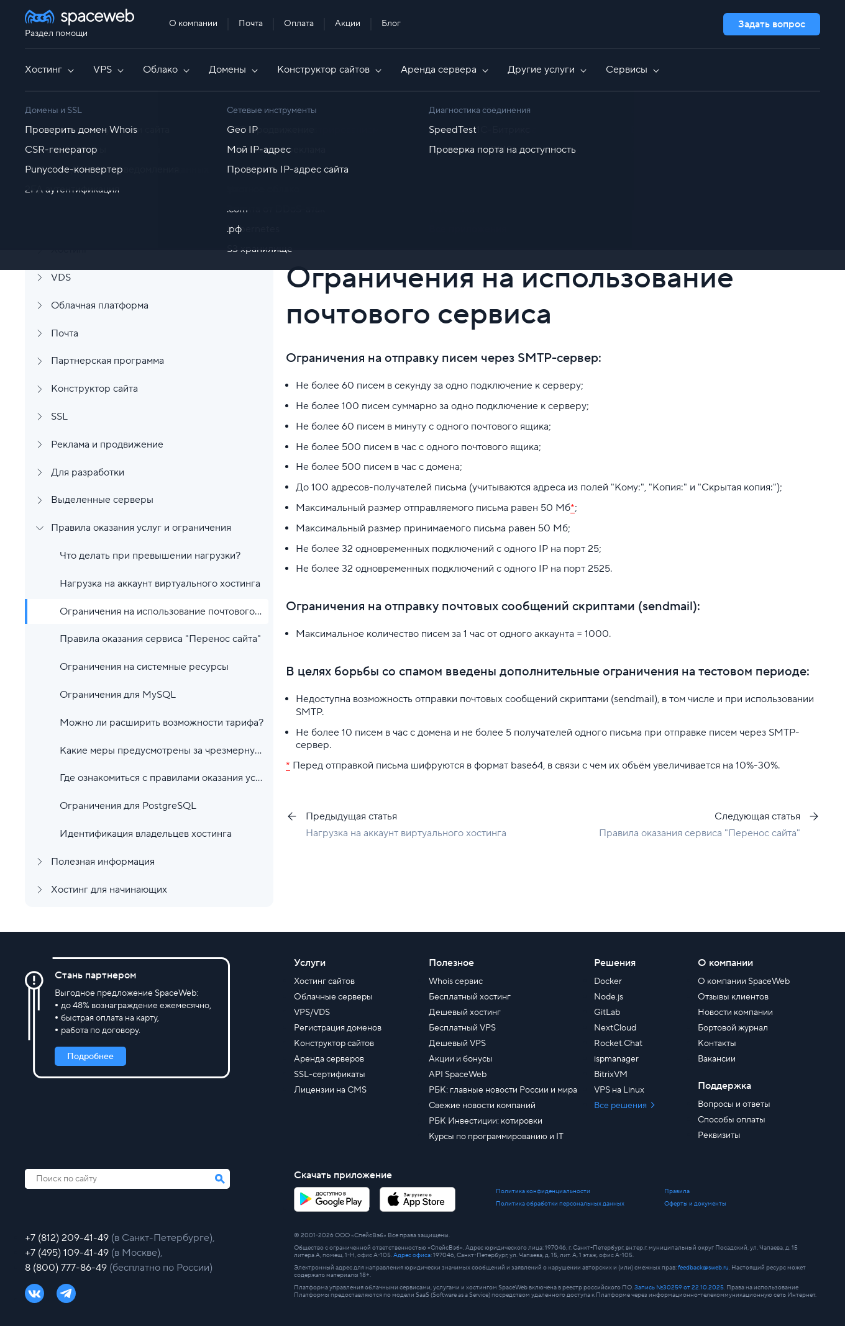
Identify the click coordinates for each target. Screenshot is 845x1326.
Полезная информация (103, 861)
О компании (193, 23)
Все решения (621, 1105)
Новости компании (735, 1012)
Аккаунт (69, 166)
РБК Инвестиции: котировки (485, 1121)
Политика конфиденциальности (543, 1191)
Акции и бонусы (461, 1059)
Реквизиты (719, 1135)
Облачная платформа (99, 305)
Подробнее (90, 1056)
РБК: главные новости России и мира (503, 1090)
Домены (234, 69)
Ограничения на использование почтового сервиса (161, 611)
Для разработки (87, 472)
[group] (627, 223)
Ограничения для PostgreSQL (128, 806)
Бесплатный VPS (462, 1028)
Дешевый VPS (457, 1043)
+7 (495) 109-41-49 (68, 1253)
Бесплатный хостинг (470, 997)
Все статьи (348, 133)
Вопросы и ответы (734, 1104)
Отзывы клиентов (733, 997)
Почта (251, 23)
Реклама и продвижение (107, 444)
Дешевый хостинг (465, 1012)
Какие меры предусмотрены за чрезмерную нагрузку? (161, 750)
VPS (109, 69)
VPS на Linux (619, 1090)
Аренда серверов (329, 1059)
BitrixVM (611, 1074)
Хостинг (50, 69)
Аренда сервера (445, 69)
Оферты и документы (695, 1203)
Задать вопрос (771, 24)
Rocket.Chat (618, 1043)
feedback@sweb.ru (703, 1267)
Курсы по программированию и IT (496, 1136)
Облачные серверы (333, 997)
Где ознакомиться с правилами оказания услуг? (161, 778)
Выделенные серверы (102, 500)
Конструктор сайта (94, 388)
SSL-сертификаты (329, 1074)
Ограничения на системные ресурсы (144, 667)
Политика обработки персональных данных (560, 1203)
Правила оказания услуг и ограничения (141, 527)
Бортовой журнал (733, 1028)
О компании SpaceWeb (744, 981)
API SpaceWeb (457, 1074)
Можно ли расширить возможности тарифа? (161, 722)
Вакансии (717, 1059)
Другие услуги (548, 69)
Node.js (608, 997)
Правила (677, 1191)
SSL (59, 416)
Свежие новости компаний (482, 1105)
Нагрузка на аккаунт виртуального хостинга (160, 583)
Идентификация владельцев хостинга (146, 834)
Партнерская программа (107, 360)
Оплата (299, 23)
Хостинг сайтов (324, 981)
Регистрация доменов (337, 1028)
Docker (608, 981)
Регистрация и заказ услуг (111, 138)
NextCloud (615, 1028)
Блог (391, 23)
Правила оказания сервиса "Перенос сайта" (160, 639)
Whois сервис (456, 981)
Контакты (717, 1043)
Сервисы (633, 69)
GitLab (607, 1012)
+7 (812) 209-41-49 (68, 1238)
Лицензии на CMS (330, 1090)
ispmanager (616, 1059)
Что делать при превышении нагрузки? (150, 555)
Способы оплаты (731, 1119)
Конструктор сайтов (330, 69)
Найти (777, 186)
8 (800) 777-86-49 (67, 1267)
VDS (61, 277)
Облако (167, 69)
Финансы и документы (102, 194)
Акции (347, 23)
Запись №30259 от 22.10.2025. (679, 1287)
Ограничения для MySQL (118, 694)
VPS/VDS (312, 1012)
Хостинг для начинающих (109, 889)
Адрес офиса (412, 1255)
